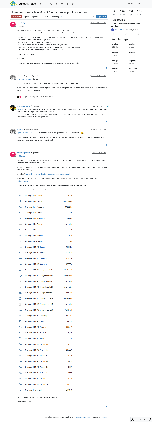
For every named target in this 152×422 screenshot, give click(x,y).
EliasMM (118, 30)
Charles (20, 76)
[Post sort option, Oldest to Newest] (93, 16)
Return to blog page (83, 417)
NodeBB (104, 417)
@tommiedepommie (31, 76)
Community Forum (27, 4)
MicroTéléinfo (16, 17)
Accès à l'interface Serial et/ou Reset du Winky (125, 25)
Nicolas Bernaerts (23, 106)
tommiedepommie (23, 23)
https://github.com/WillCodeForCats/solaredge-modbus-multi (47, 174)
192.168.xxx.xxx (23, 181)
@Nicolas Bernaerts (31, 130)
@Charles (35, 106)
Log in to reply (101, 17)
